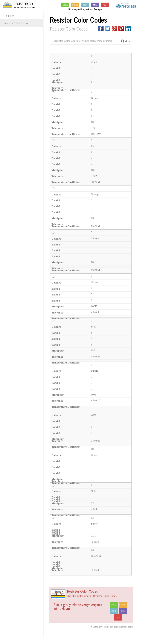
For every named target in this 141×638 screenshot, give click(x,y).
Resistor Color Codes (16, 23)
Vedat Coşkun (20, 7)
